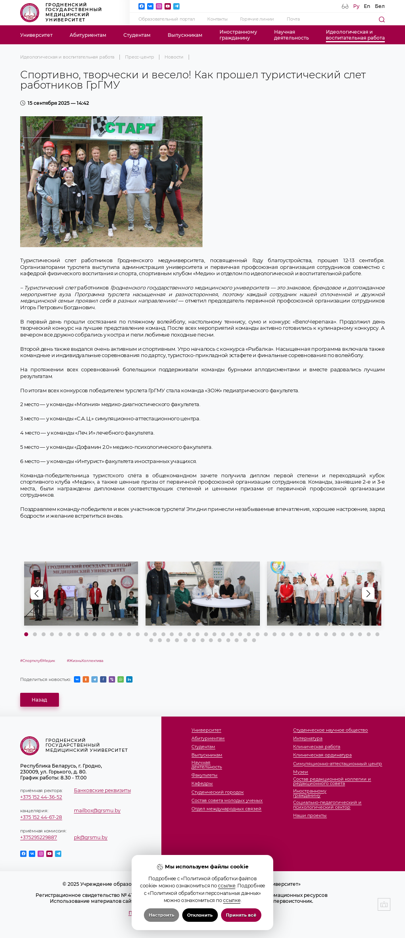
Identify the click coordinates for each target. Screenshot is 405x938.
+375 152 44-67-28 (41, 817)
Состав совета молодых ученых (227, 800)
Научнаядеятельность (291, 35)
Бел (380, 6)
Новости (174, 57)
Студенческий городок (217, 792)
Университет (36, 35)
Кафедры (202, 783)
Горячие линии (257, 19)
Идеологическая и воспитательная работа (67, 57)
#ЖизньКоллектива (85, 660)
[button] (368, 593)
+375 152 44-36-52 (41, 797)
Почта (293, 19)
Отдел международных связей (226, 809)
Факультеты (204, 775)
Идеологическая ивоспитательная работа (355, 35)
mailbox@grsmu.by (97, 810)
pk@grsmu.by (91, 837)
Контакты (217, 19)
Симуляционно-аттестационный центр (337, 764)
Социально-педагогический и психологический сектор (327, 804)
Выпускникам (185, 35)
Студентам (137, 35)
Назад (39, 700)
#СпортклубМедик (37, 660)
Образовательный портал (166, 19)
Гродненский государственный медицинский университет (61, 13)
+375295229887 (38, 837)
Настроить (161, 915)
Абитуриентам (88, 35)
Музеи (300, 772)
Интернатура (307, 738)
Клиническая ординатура (322, 755)
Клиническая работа (316, 747)
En (367, 6)
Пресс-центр (139, 57)
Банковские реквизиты (102, 790)
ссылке (226, 886)
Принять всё (241, 915)
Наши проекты (310, 815)
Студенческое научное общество (330, 730)
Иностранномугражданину (238, 35)
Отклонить (200, 915)
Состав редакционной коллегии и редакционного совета (332, 781)
